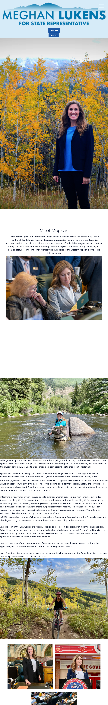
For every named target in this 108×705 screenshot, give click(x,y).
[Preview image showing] (30, 666)
